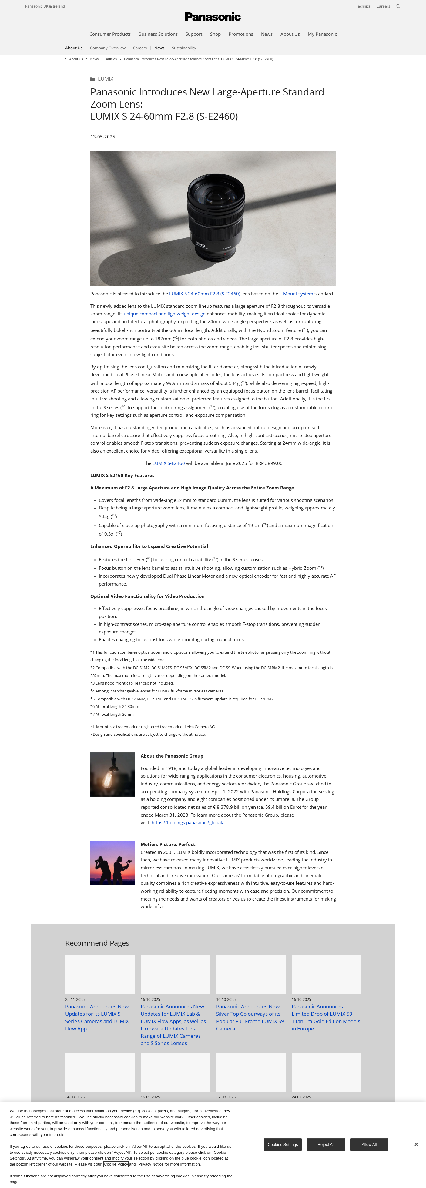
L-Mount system (296, 293)
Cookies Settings (283, 1144)
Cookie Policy (116, 1164)
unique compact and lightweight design (165, 313)
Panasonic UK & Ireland (45, 6)
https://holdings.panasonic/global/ (188, 822)
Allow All (369, 1144)
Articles (111, 59)
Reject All (326, 1144)
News (94, 59)
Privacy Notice (150, 1164)
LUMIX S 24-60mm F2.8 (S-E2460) (204, 293)
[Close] (416, 1144)
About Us (73, 48)
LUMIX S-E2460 (169, 463)
